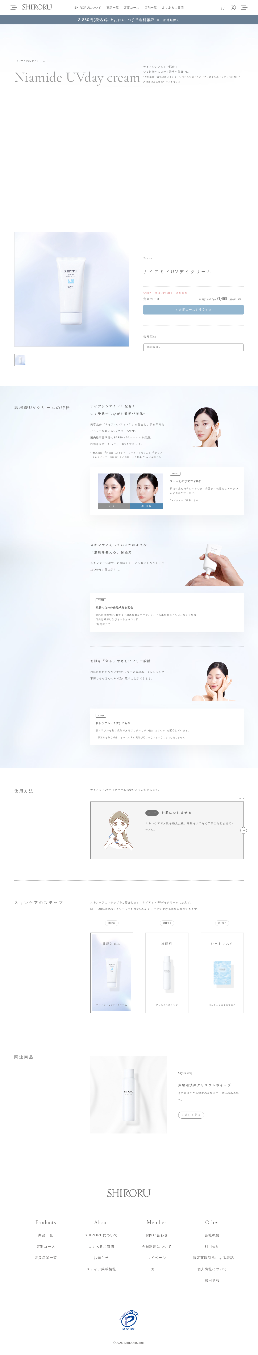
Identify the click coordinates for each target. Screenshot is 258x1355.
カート (156, 1269)
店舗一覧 (151, 7)
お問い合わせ (157, 1235)
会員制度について (157, 1246)
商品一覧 (113, 7)
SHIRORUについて (87, 7)
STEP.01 (152, 813)
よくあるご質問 (173, 7)
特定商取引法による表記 (213, 1257)
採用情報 (212, 1280)
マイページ (156, 1257)
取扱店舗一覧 (46, 1257)
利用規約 (212, 1246)
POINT (175, 473)
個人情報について (212, 1269)
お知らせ (101, 1257)
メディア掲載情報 (101, 1269)
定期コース (132, 7)
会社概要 (212, 1235)
